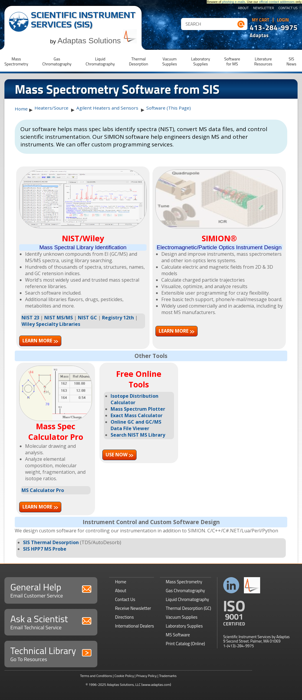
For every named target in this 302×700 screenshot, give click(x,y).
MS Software (178, 634)
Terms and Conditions (96, 675)
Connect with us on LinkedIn (231, 585)
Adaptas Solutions (97, 40)
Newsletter (263, 8)
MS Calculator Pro (43, 490)
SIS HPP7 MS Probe (44, 549)
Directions (124, 617)
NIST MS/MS (58, 317)
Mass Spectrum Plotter (138, 409)
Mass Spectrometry (184, 581)
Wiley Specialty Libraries (51, 324)
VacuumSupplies (169, 61)
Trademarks (167, 675)
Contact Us (288, 8)
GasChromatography (56, 61)
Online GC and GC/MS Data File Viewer (136, 425)
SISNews (291, 61)
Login (283, 20)
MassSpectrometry (16, 61)
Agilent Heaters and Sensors (107, 108)
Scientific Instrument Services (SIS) (83, 19)
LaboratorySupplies (200, 61)
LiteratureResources (263, 61)
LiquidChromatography (100, 61)
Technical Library (50, 653)
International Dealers (134, 626)
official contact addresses (277, 2)
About (243, 8)
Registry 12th (118, 317)
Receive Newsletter (133, 608)
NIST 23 (30, 317)
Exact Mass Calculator (137, 415)
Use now (116, 454)
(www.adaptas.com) (156, 684)
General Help (50, 590)
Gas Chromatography (185, 590)
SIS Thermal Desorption (51, 542)
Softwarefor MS (232, 61)
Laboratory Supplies (184, 626)
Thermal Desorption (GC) (188, 608)
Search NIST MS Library (138, 435)
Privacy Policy (146, 675)
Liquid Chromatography (187, 599)
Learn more (37, 340)
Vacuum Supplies (181, 617)
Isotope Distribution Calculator (134, 399)
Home (21, 109)
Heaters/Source (51, 108)
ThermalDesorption (138, 61)
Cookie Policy (124, 675)
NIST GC (87, 317)
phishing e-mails (233, 2)
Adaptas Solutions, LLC (124, 684)
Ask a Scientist (50, 621)
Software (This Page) (168, 108)
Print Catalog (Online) (185, 643)
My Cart (260, 20)
